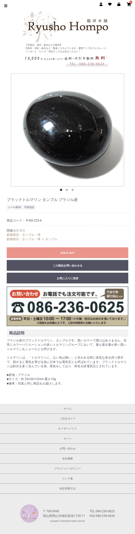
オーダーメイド (67, 428)
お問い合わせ (68, 448)
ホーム (68, 408)
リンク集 (67, 478)
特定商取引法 (68, 488)
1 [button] (62, 191)
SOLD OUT (67, 252)
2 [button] (68, 191)
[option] (67, 130)
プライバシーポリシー (67, 468)
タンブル (51, 239)
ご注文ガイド (68, 418)
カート (68, 438)
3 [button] (73, 191)
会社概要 (67, 458)
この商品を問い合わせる (67, 265)
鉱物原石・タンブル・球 (24, 235)
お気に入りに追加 (67, 278)
